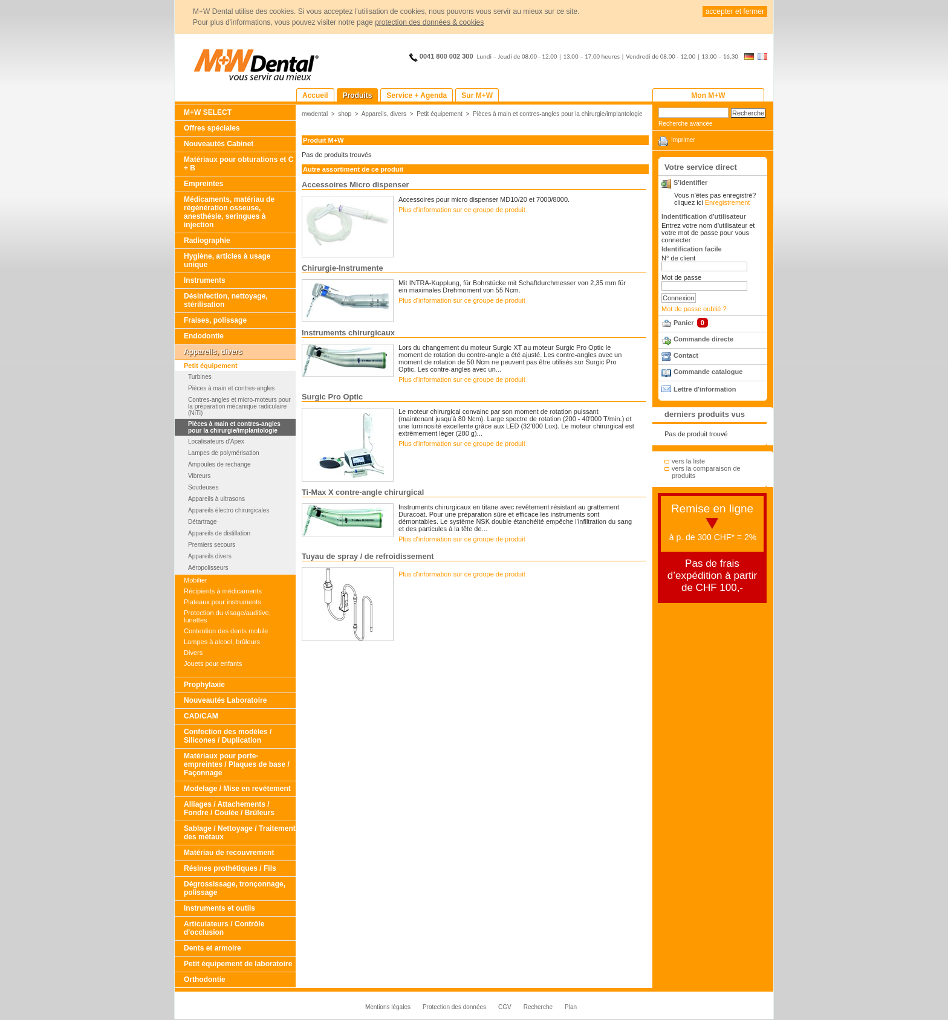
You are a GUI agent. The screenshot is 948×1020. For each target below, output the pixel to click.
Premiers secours (211, 544)
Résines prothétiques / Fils (230, 868)
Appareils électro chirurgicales (228, 510)
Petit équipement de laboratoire (238, 964)
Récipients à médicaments (223, 591)
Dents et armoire (212, 948)
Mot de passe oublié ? (694, 308)
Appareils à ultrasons (216, 498)
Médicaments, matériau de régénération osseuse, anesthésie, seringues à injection (229, 212)
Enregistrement (727, 202)
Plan (571, 1007)
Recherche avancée (685, 123)
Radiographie (207, 240)
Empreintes (203, 183)
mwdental (315, 114)
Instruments (205, 280)
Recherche (538, 1007)
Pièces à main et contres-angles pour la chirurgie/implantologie (234, 427)
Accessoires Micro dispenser (355, 184)
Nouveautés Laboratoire (225, 700)
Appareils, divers (213, 351)
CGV (504, 1007)
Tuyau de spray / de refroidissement (368, 556)
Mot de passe (681, 277)
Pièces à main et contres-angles (231, 388)
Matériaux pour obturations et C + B (238, 163)
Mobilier (195, 580)
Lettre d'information (705, 389)
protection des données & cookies (429, 22)
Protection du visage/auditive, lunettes (227, 616)
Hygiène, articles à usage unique (227, 260)
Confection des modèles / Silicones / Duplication (227, 736)
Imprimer (683, 140)
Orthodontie (205, 979)
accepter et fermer (735, 11)
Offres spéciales (212, 128)
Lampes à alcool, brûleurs (222, 641)
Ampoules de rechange (219, 464)
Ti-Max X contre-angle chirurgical (363, 492)
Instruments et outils (219, 908)
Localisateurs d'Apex (216, 441)
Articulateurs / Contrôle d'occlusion (224, 928)
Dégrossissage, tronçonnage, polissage (234, 888)
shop (344, 114)
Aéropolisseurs (208, 567)
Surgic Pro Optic (332, 396)
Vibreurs (199, 476)
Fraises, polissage (215, 320)
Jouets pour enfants (213, 663)
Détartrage (202, 521)
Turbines (200, 376)
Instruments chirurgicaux (348, 332)
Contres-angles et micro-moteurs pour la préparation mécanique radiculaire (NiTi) (239, 406)
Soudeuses (203, 487)
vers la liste (688, 461)
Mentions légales (388, 1007)
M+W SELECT (208, 112)
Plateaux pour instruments (222, 601)
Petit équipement (211, 365)
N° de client (678, 258)
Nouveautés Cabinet (218, 144)
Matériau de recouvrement (229, 852)
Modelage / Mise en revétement (237, 788)
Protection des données (454, 1007)
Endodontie (204, 336)
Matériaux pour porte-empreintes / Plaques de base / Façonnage (237, 764)
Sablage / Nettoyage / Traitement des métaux (240, 832)
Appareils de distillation (219, 533)
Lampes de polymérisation (223, 453)
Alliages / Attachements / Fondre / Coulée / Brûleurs (229, 808)
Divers (193, 652)
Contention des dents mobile (226, 630)
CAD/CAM (201, 716)
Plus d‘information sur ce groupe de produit (461, 209)
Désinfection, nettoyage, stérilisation (226, 300)
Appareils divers (210, 556)
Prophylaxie (204, 684)
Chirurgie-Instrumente (342, 268)
